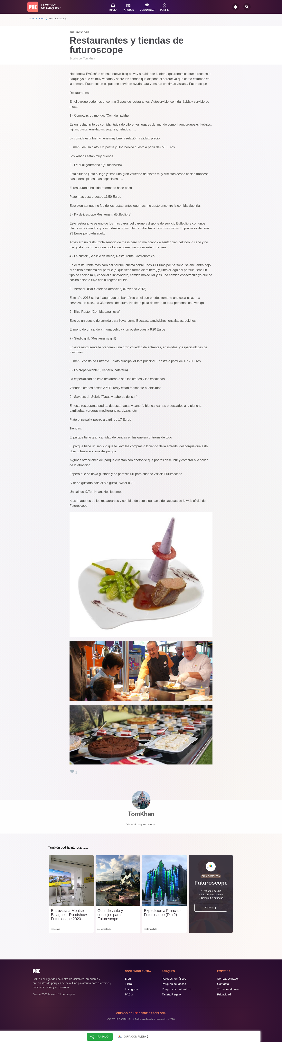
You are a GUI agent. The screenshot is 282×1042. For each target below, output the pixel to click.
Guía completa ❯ (133, 1037)
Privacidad (224, 994)
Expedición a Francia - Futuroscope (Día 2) (162, 913)
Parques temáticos (174, 978)
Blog (41, 18)
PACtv (129, 994)
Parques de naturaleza (176, 989)
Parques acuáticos (174, 983)
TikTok (129, 983)
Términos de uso (228, 989)
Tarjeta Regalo (171, 994)
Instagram (131, 989)
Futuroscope (79, 32)
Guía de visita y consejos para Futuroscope (110, 915)
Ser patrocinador (228, 978)
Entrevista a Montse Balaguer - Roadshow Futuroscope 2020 (69, 915)
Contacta (223, 983)
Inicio (31, 18)
